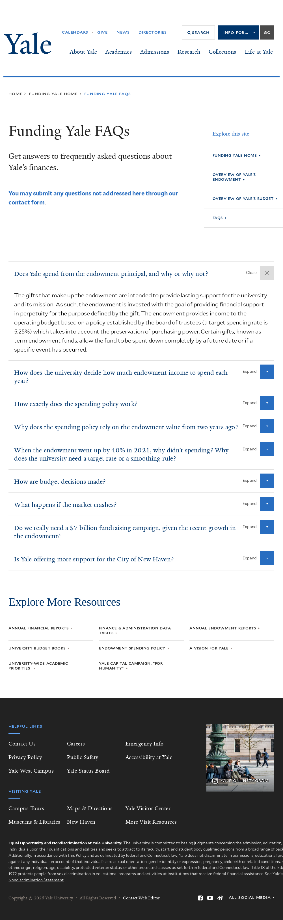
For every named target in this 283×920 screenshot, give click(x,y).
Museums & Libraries (34, 822)
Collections (222, 51)
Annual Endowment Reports (222, 628)
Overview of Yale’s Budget (243, 199)
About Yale (83, 51)
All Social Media (250, 897)
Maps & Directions (90, 808)
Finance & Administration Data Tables (135, 630)
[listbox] (239, 32)
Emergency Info (145, 743)
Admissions (154, 51)
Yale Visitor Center (148, 808)
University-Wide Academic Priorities (38, 665)
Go (267, 32)
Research (189, 51)
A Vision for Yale (208, 648)
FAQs (218, 218)
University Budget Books (37, 648)
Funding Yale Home (235, 155)
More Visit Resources (151, 822)
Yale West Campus (31, 771)
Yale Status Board (88, 771)
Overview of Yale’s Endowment (234, 177)
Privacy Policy (25, 757)
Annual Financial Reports (38, 628)
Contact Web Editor (141, 898)
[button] (198, 32)
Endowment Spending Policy (132, 648)
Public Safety (82, 757)
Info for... (235, 32)
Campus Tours (26, 808)
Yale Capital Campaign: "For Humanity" (131, 665)
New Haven (81, 822)
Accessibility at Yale (149, 757)
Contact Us (22, 743)
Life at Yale (259, 51)
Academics (118, 51)
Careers (76, 743)
